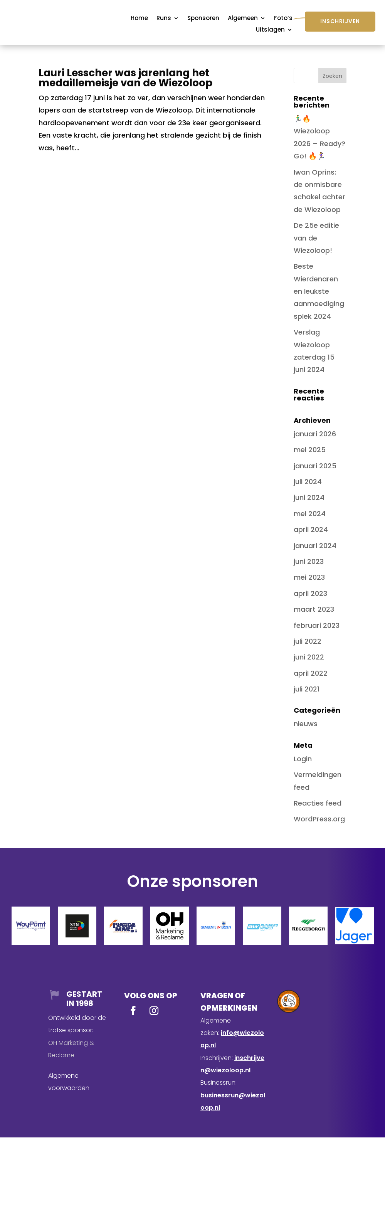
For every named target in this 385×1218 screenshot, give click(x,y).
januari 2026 (315, 434)
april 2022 (311, 673)
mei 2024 (310, 513)
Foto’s (283, 18)
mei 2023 (309, 577)
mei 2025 (310, 449)
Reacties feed (317, 803)
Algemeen (243, 18)
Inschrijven (340, 21)
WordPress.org (319, 819)
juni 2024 (309, 497)
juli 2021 (306, 689)
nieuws (306, 723)
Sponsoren (203, 18)
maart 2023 (314, 609)
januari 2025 (315, 466)
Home (139, 18)
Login (303, 759)
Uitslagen (270, 30)
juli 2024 (308, 481)
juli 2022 (307, 641)
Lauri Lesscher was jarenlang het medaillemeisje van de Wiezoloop (125, 78)
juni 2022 (309, 657)
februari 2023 (317, 625)
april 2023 (310, 593)
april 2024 (311, 529)
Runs (163, 18)
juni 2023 (309, 561)
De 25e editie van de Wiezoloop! (316, 237)
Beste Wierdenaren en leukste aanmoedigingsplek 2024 (319, 291)
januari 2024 (315, 545)
